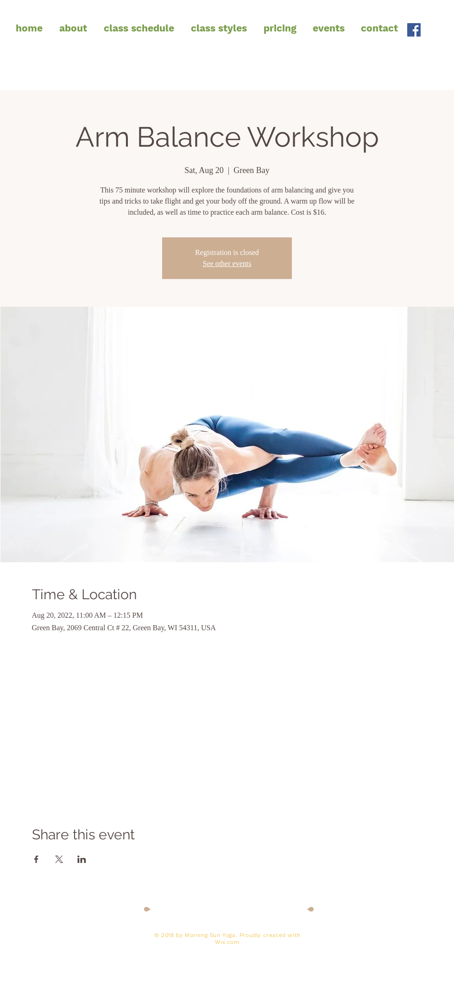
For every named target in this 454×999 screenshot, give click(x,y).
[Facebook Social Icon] (414, 30)
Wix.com (227, 942)
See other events (227, 263)
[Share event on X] (59, 859)
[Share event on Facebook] (36, 859)
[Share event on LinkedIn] (81, 859)
